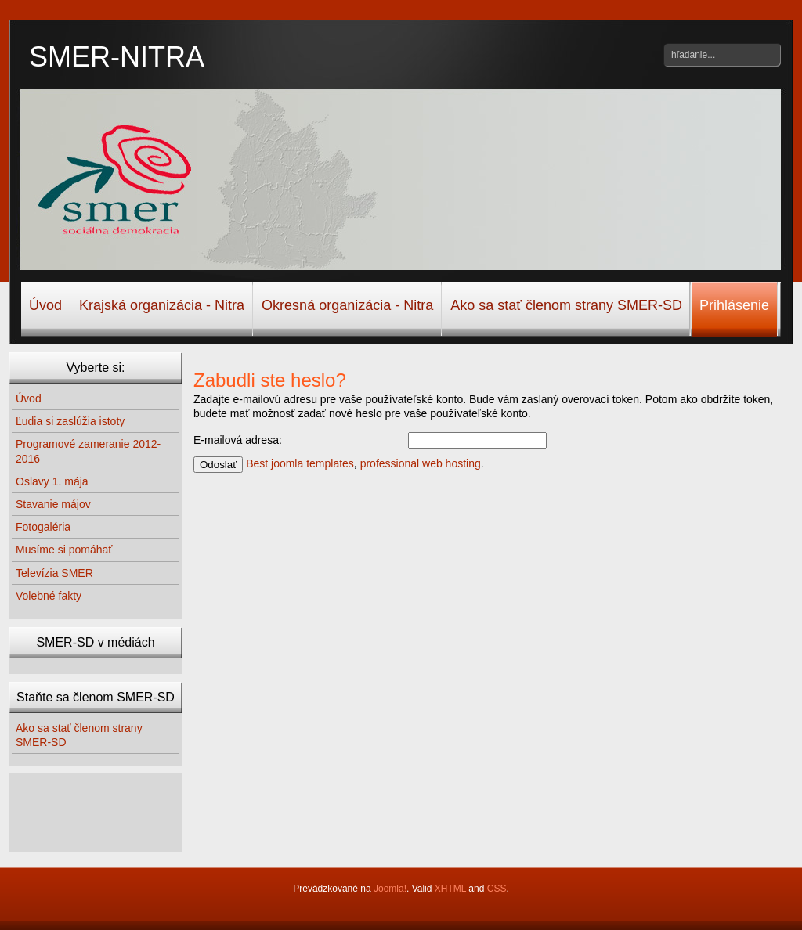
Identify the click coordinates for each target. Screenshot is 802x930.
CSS (497, 888)
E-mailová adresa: (237, 440)
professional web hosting (420, 463)
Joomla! (390, 888)
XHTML (450, 888)
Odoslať (218, 464)
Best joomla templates (300, 463)
